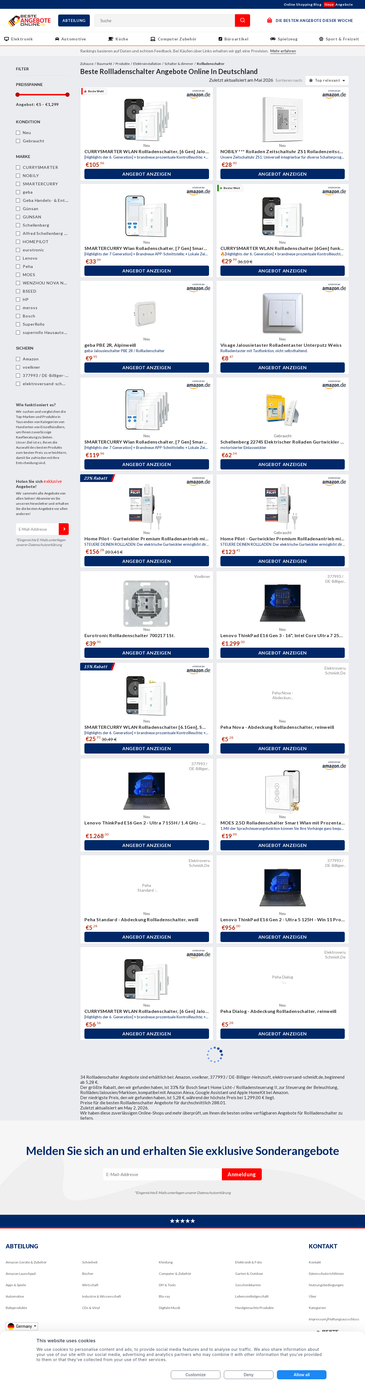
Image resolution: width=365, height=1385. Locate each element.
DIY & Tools (167, 1285)
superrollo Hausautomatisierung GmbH (62, 332)
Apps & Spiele (16, 1285)
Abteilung (74, 20)
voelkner (31, 367)
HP (26, 299)
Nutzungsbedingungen (326, 1285)
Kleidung (166, 1262)
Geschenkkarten (248, 1285)
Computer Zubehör (177, 38)
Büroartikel (236, 38)
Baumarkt (104, 63)
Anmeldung (64, 529)
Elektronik (22, 38)
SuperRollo (34, 324)
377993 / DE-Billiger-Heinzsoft (54, 375)
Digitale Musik (169, 1308)
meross (30, 307)
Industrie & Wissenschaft (101, 1296)
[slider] (17, 95)
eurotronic (33, 249)
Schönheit (90, 1262)
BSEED (29, 291)
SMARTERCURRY (40, 183)
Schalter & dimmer (179, 63)
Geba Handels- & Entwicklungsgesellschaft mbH (71, 200)
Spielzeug (287, 38)
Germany (20, 1326)
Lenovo (30, 258)
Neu (27, 132)
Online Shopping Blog (302, 4)
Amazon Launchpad (21, 1273)
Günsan (30, 208)
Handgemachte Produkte (254, 1308)
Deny (249, 1374)
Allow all (302, 1374)
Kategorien (317, 1308)
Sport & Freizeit (342, 38)
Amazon (30, 358)
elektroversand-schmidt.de (50, 383)
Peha (28, 266)
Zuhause (87, 63)
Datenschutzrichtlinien (326, 1273)
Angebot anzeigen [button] (146, 174)
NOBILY (31, 175)
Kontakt (315, 1262)
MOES (29, 274)
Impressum (318, 1319)
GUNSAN (32, 216)
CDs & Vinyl (91, 1308)
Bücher (88, 1273)
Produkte (122, 63)
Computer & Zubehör (175, 1273)
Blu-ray (164, 1296)
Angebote (338, 4)
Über (313, 1296)
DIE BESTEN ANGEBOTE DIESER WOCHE (310, 20)
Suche (242, 20)
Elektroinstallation (147, 63)
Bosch (29, 315)
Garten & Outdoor (249, 1273)
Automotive (73, 38)
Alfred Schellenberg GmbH (50, 233)
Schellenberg (36, 225)
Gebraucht (33, 140)
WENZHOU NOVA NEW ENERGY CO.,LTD (65, 282)
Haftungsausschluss (343, 1319)
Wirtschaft (90, 1285)
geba (28, 192)
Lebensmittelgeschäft (252, 1296)
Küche (121, 38)
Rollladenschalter (210, 63)
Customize (195, 1374)
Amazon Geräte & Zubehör (26, 1262)
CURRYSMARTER (40, 167)
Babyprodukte (16, 1308)
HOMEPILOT (36, 241)
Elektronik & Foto (248, 1262)
